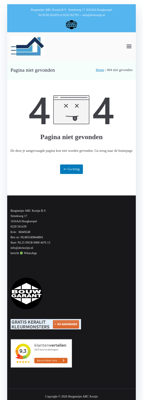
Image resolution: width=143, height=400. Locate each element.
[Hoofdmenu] (129, 46)
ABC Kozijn (90, 396)
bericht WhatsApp (24, 253)
